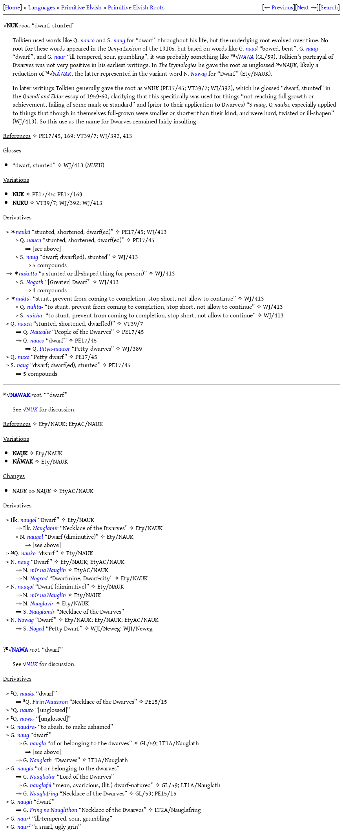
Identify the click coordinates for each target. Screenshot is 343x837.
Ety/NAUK (49, 452)
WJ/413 (74, 164)
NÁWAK (62, 73)
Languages (41, 7)
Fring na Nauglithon (53, 809)
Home (12, 7)
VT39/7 (46, 202)
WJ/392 (69, 202)
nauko (28, 552)
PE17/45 (43, 193)
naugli (24, 801)
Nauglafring (44, 793)
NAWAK (20, 394)
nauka (27, 693)
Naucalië (40, 331)
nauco (87, 39)
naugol (28, 519)
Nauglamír (45, 527)
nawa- (27, 718)
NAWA (246, 56)
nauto (27, 709)
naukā (23, 231)
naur (60, 56)
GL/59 (148, 742)
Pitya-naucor (55, 348)
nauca (34, 239)
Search (329, 7)
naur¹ (24, 818)
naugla (38, 742)
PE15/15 (156, 701)
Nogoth (35, 281)
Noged (36, 628)
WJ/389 (132, 348)
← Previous (278, 7)
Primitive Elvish (81, 7)
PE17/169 (69, 193)
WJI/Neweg (105, 628)
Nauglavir (42, 603)
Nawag (199, 73)
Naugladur (42, 776)
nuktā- (23, 298)
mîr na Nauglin (48, 569)
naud (252, 48)
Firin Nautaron (50, 701)
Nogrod (39, 577)
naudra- (26, 726)
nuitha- (35, 315)
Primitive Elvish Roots (136, 7)
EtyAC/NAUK (76, 490)
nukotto (28, 273)
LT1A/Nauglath (179, 742)
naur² (24, 826)
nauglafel (40, 784)
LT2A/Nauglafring (178, 809)
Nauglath (41, 759)
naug (119, 39)
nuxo (23, 356)
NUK (32, 409)
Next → (307, 7)
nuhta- (35, 306)
